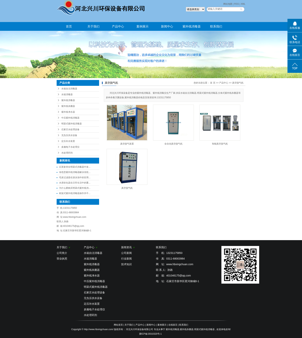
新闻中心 (167, 26)
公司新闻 (126, 252)
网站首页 (118, 325)
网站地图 (228, 4)
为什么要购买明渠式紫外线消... (74, 188)
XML (243, 4)
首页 (69, 26)
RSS (236, 4)
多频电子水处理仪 (70, 147)
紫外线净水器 (68, 112)
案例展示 (142, 26)
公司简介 (62, 252)
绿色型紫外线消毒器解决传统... (74, 172)
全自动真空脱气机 (173, 143)
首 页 (212, 82)
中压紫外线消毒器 (70, 117)
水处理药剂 (67, 152)
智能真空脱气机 (220, 143)
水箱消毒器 (67, 94)
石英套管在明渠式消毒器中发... (74, 167)
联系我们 (216, 26)
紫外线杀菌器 (68, 106)
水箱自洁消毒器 (69, 88)
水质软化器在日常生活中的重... (74, 182)
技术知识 (126, 264)
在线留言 (172, 325)
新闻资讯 (128, 247)
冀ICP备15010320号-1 (150, 334)
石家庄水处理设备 (70, 129)
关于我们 (93, 26)
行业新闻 (126, 258)
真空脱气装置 (127, 143)
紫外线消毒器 (192, 26)
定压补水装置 (68, 141)
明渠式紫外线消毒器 (71, 123)
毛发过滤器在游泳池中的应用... (74, 177)
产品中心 (118, 26)
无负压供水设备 (69, 135)
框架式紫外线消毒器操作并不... (74, 193)
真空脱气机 (237, 82)
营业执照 (62, 258)
